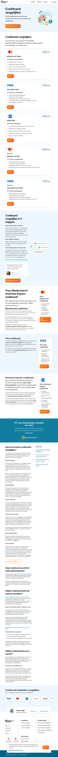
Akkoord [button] (46, 747)
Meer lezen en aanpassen (16, 750)
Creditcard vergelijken (12, 561)
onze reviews (29, 432)
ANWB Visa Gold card (15, 597)
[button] (54, 2)
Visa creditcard (14, 574)
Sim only (45, 1)
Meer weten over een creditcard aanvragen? (16, 259)
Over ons (33, 711)
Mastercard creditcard (26, 574)
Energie (33, 1)
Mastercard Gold (22, 611)
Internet (39, 1)
